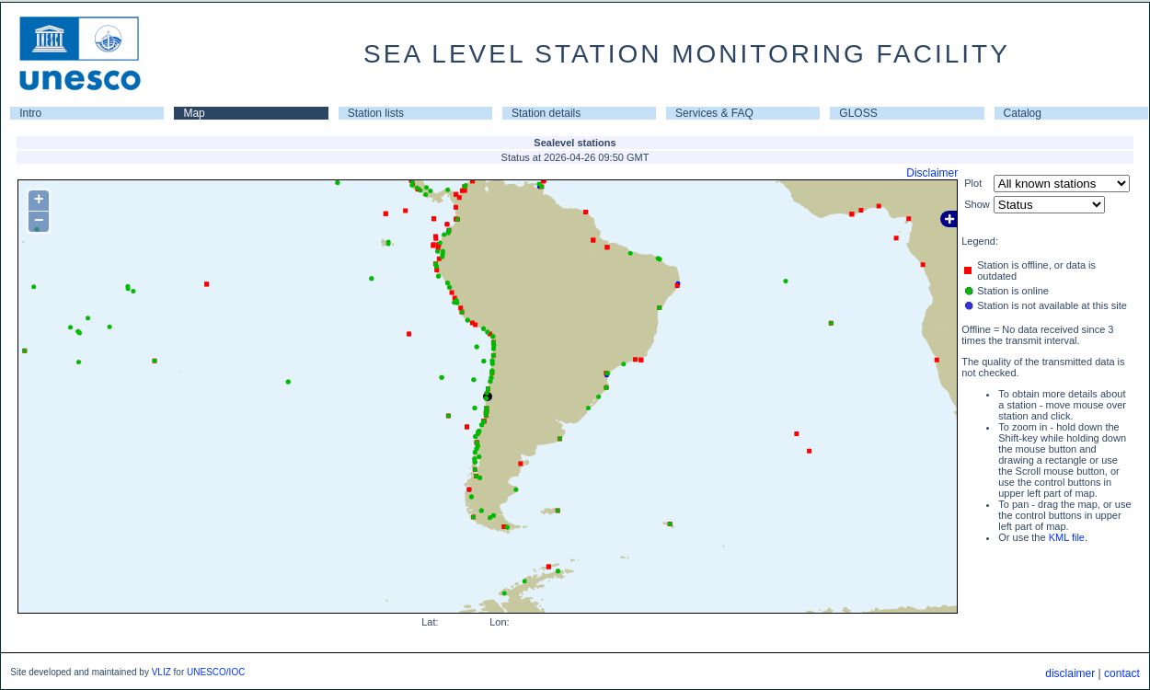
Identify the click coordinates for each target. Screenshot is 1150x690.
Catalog (1022, 113)
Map (193, 113)
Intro (30, 113)
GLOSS (858, 113)
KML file (1067, 537)
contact (1122, 673)
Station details (546, 113)
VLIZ (161, 672)
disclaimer (1070, 673)
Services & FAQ (714, 113)
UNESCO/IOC (216, 672)
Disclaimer (932, 173)
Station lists (376, 113)
